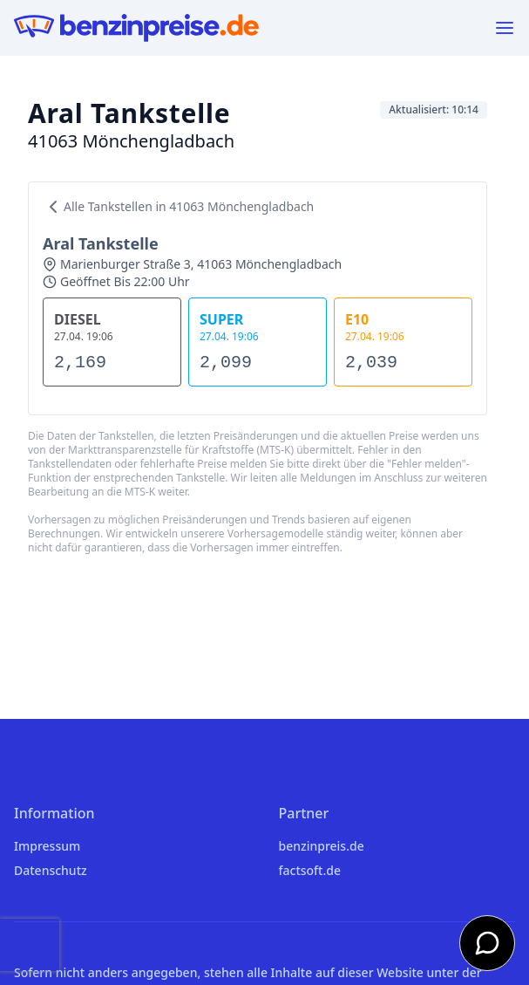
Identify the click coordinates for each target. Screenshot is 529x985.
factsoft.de (310, 870)
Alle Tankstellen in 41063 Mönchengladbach (178, 206)
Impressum (47, 846)
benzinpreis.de (321, 846)
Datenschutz (50, 870)
